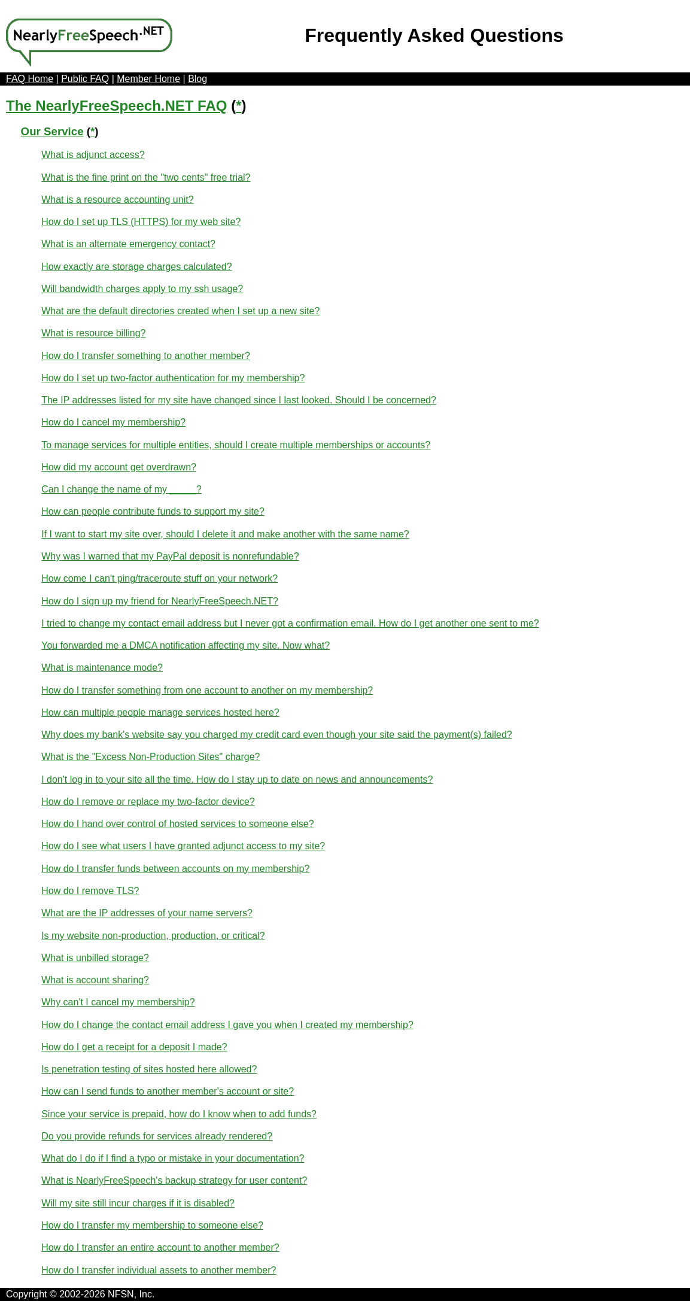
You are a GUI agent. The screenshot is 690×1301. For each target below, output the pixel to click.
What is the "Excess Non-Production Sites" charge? (150, 757)
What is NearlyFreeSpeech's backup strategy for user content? (174, 1180)
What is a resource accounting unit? (117, 199)
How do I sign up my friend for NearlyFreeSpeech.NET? (159, 601)
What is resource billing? (93, 333)
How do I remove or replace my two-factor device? (148, 802)
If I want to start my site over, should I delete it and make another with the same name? (225, 534)
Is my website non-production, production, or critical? (153, 936)
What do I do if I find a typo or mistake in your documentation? (172, 1158)
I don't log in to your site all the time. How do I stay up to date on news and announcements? (237, 779)
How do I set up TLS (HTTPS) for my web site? (141, 222)
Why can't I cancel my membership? (117, 1002)
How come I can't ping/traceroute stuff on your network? (159, 578)
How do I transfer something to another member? (145, 356)
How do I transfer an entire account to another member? (160, 1247)
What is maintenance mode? (102, 667)
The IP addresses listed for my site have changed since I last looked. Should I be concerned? (238, 400)
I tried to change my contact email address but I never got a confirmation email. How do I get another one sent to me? (290, 623)
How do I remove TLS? (90, 891)
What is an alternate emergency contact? (128, 244)
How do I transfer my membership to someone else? (152, 1225)
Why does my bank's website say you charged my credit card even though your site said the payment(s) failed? (276, 734)
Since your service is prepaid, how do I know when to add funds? (179, 1114)
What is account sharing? (95, 980)
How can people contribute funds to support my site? (153, 511)
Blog (197, 79)
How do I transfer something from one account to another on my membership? (207, 690)
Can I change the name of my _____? (121, 489)
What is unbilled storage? (95, 958)
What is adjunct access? (93, 155)
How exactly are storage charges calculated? (136, 267)
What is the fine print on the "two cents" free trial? (145, 177)
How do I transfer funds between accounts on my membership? (175, 869)
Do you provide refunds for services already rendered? (156, 1136)
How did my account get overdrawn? (118, 467)
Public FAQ (85, 79)
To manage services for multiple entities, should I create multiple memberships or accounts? (235, 445)
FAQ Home (29, 79)
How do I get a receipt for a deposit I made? (134, 1047)
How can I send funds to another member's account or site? (167, 1091)
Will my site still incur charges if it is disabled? (138, 1203)
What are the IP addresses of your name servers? (147, 913)
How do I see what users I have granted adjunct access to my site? (183, 846)
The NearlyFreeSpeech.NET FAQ (116, 106)
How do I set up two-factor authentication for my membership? (173, 378)
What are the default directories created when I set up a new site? (180, 311)
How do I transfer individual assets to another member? (158, 1270)
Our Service (52, 131)
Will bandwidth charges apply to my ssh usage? (142, 289)
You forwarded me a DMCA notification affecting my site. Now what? (185, 645)
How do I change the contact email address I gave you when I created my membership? (227, 1025)
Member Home (148, 79)
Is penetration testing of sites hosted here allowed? (149, 1069)
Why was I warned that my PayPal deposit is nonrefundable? (170, 556)
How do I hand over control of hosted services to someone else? (177, 824)
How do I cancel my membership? (113, 422)
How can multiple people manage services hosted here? (160, 712)
